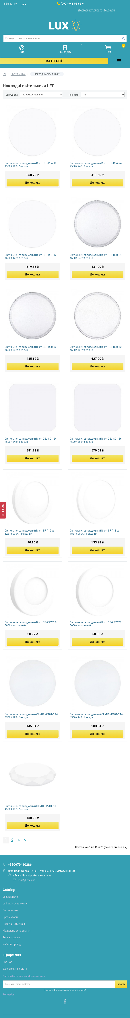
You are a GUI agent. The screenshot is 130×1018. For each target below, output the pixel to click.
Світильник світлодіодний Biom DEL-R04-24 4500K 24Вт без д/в (96, 165)
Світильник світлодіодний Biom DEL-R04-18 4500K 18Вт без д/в (31, 165)
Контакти (109, 10)
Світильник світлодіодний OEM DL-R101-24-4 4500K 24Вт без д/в (96, 716)
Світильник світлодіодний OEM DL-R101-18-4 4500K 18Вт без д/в (31, 716)
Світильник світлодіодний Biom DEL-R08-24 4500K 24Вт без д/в (96, 256)
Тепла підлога (11, 937)
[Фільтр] (3, 510)
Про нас (7, 961)
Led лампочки (11, 896)
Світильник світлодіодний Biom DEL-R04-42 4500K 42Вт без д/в (31, 256)
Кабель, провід (12, 944)
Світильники (18, 74)
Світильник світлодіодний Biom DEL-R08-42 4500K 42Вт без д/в (96, 348)
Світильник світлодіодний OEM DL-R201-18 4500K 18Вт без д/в (30, 808)
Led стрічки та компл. (15, 903)
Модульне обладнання (16, 930)
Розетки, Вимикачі (14, 923)
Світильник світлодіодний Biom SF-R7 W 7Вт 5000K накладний (96, 624)
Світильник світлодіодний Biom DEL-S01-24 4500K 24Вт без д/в (31, 440)
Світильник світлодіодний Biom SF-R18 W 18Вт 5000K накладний (94, 532)
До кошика (32, 182)
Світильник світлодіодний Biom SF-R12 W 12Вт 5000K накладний (29, 532)
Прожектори (10, 917)
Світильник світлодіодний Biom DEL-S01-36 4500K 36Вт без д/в (96, 440)
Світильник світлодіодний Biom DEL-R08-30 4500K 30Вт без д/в (31, 348)
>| (25, 840)
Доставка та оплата (90, 10)
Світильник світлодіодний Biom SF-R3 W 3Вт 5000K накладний (31, 624)
